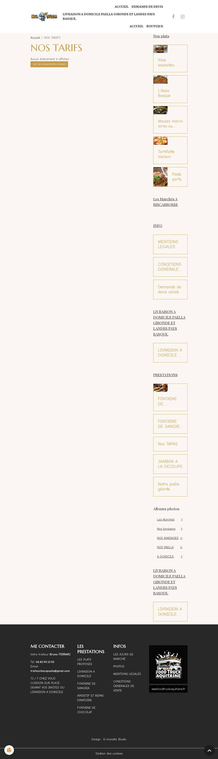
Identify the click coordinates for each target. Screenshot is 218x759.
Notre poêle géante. (168, 487)
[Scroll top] (209, 750)
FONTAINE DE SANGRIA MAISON (170, 424)
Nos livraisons (170, 529)
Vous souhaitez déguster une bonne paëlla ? (170, 62)
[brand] (44, 16)
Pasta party (177, 177)
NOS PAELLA (170, 547)
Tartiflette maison (166, 154)
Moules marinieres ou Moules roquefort (170, 124)
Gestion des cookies (109, 753)
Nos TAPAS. (168, 443)
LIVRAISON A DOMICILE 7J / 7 (170, 353)
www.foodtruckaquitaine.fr (168, 689)
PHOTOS (118, 666)
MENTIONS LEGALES (168, 244)
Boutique (154, 26)
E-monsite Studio (114, 739)
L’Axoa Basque (164, 93)
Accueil (122, 7)
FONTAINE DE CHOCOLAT (168, 401)
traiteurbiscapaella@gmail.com (50, 671)
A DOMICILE (170, 556)
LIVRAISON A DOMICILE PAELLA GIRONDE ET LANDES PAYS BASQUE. (109, 16)
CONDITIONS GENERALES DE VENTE (169, 267)
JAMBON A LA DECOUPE (170, 464)
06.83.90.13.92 (45, 662)
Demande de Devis (147, 7)
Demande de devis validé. (169, 289)
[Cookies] (9, 750)
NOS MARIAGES (170, 538)
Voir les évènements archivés (49, 64)
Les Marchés (170, 519)
